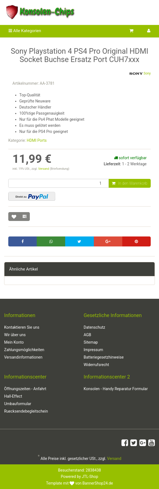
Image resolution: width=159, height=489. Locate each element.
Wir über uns (15, 335)
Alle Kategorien (25, 30)
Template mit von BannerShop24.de (79, 483)
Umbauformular (17, 404)
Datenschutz (94, 327)
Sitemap (91, 342)
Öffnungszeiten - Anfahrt (25, 389)
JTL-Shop (90, 476)
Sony (140, 73)
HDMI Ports (37, 140)
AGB (87, 335)
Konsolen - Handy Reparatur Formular (116, 389)
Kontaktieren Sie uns (21, 327)
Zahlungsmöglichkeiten (24, 350)
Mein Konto (14, 342)
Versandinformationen (23, 357)
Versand (44, 169)
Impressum (93, 350)
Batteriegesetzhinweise (104, 357)
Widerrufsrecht (96, 364)
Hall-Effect (13, 396)
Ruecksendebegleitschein (26, 411)
